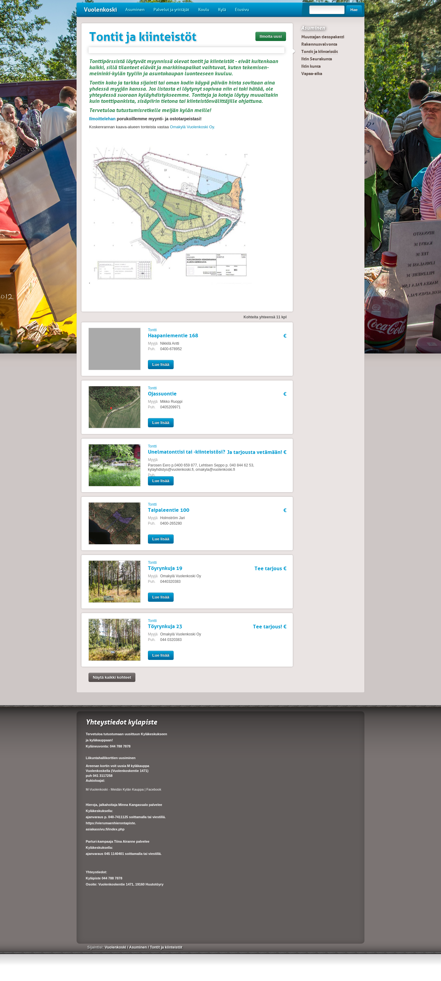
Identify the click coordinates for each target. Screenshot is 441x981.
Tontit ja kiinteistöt (319, 51)
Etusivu (242, 9)
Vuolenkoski (100, 9)
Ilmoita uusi (271, 36)
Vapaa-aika (311, 73)
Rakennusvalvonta (319, 44)
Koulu (203, 9)
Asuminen (135, 9)
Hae (354, 9)
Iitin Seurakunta (316, 59)
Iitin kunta (311, 66)
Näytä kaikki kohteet (112, 677)
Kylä (222, 9)
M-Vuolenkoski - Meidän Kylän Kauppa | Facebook (123, 789)
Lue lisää (160, 364)
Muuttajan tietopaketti (322, 36)
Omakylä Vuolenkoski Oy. (192, 127)
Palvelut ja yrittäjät (171, 9)
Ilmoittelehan (102, 118)
